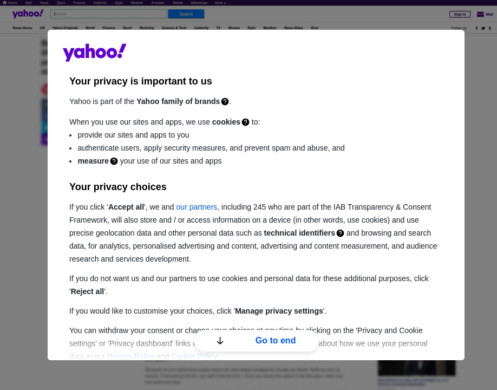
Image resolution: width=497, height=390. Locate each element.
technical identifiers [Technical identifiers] (299, 233)
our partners (196, 207)
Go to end (256, 340)
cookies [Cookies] (226, 122)
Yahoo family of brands (178, 101)
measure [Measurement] (93, 161)
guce (94, 52)
